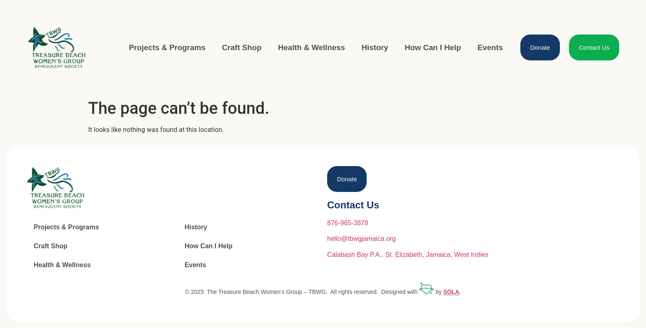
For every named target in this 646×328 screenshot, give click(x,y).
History (374, 47)
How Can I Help (433, 47)
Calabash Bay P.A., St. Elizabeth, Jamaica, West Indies (408, 254)
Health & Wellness (311, 47)
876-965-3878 (347, 222)
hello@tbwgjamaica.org (361, 238)
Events (490, 47)
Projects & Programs (167, 47)
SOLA (451, 292)
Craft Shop (242, 47)
